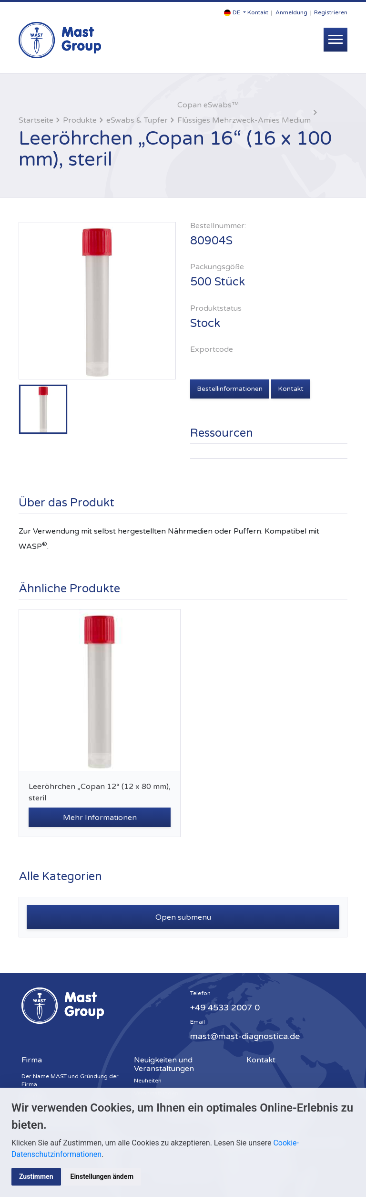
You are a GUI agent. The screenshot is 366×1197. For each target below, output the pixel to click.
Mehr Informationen (100, 817)
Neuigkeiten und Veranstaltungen (164, 1064)
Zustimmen (36, 1176)
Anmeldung (291, 12)
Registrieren (330, 12)
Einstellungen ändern (102, 1176)
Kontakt (257, 12)
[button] (235, 12)
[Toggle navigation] (335, 40)
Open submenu (183, 917)
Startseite (36, 120)
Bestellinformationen (230, 389)
